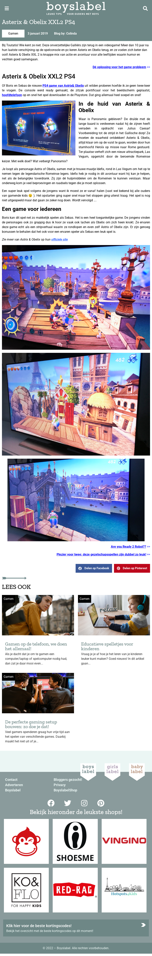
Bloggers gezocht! (68, 780)
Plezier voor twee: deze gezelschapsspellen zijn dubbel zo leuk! (101, 554)
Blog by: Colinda (65, 33)
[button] (94, 568)
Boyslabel (13, 790)
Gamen (13, 33)
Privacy (60, 785)
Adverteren (14, 785)
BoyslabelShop (65, 790)
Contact (11, 780)
